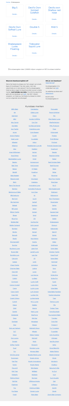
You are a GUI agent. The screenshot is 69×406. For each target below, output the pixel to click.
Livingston (34, 265)
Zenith (54, 388)
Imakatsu (34, 182)
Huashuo (34, 172)
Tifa (54, 305)
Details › (14, 14)
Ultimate (54, 338)
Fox (15, 388)
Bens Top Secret (14, 185)
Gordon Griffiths (34, 119)
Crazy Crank (15, 292)
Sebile (54, 219)
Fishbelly (15, 375)
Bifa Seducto (14, 195)
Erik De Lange (14, 355)
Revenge (54, 175)
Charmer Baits (14, 268)
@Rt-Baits (14, 109)
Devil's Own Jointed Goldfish (34, 10)
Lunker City (34, 295)
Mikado (34, 331)
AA (15, 112)
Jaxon (34, 209)
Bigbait (14, 205)
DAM (14, 308)
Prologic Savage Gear (54, 146)
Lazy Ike (34, 255)
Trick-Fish (54, 321)
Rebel (54, 159)
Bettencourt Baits (15, 192)
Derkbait (15, 321)
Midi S (54, 27)
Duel (14, 348)
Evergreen (14, 358)
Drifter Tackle (14, 345)
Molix (34, 341)
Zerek (54, 391)
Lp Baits (34, 278)
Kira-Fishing (34, 238)
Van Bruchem (54, 341)
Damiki (14, 311)
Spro (54, 268)
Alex (14, 149)
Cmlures (14, 275)
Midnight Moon (34, 328)
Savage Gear (54, 212)
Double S (34, 27)
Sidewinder (54, 229)
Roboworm (54, 195)
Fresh (15, 394)
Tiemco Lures (54, 302)
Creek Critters (14, 298)
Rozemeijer (54, 202)
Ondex (34, 385)
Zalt (54, 381)
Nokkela (34, 375)
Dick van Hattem (14, 328)
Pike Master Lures (54, 119)
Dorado (14, 341)
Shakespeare (54, 222)
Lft (34, 258)
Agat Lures (14, 139)
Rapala (54, 152)
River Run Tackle (54, 179)
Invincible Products (34, 189)
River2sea (54, 182)
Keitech (34, 229)
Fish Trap (15, 371)
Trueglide (54, 331)
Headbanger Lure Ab (34, 146)
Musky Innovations (34, 361)
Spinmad (54, 262)
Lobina (34, 268)
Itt (34, 195)
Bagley (14, 162)
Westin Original (54, 355)
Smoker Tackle (54, 252)
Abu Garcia (14, 122)
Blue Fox (15, 219)
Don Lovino (14, 338)
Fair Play (14, 361)
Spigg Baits (54, 258)
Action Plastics (14, 136)
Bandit (15, 172)
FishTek (14, 381)
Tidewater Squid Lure (34, 45)
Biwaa (15, 215)
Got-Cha (34, 122)
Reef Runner (54, 165)
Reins (54, 169)
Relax (54, 172)
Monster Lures (34, 348)
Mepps (34, 325)
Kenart (34, 232)
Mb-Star (34, 318)
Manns (34, 308)
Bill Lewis (15, 209)
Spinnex (54, 265)
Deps (14, 318)
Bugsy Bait (14, 252)
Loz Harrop (34, 275)
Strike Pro (54, 278)
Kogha (34, 242)
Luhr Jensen (34, 292)
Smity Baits (54, 248)
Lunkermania (34, 298)
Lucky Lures (34, 288)
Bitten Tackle (14, 212)
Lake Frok (34, 248)
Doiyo (15, 335)
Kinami (34, 235)
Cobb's (15, 278)
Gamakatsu (34, 109)
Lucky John (34, 285)
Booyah (14, 235)
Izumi (34, 199)
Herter (34, 152)
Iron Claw (34, 192)
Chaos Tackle (14, 265)
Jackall (34, 202)
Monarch (34, 345)
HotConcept (34, 165)
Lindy (34, 262)
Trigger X (54, 325)
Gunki (35, 136)
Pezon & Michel (54, 112)
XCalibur (54, 365)
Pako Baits (34, 394)
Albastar (14, 142)
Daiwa (15, 305)
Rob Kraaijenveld (54, 189)
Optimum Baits (35, 388)
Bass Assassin (15, 175)
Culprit (14, 302)
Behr (14, 182)
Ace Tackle (14, 129)
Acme (15, 132)
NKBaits (34, 371)
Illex (34, 175)
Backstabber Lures (15, 159)
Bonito (15, 232)
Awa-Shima (14, 155)
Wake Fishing (54, 351)
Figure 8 (14, 368)
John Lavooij (34, 225)
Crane (15, 288)
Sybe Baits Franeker (54, 292)
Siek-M (54, 232)
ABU (14, 119)
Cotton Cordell (15, 285)
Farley (15, 365)
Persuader (54, 109)
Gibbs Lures (34, 112)
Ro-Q (54, 185)
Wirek (54, 358)
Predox (54, 136)
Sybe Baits (54, 288)
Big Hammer (15, 202)
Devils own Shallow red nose (54, 10)
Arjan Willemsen (14, 152)
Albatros (14, 146)
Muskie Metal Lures (34, 355)
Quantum (54, 149)
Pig (54, 116)
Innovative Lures (34, 185)
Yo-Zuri (54, 371)
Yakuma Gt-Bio (54, 368)
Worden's (54, 361)
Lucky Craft (34, 282)
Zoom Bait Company (54, 394)
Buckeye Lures (15, 248)
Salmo (54, 205)
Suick (54, 282)
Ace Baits (15, 126)
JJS (34, 219)
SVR (24, 94)
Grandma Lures (34, 129)
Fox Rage (15, 391)
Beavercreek (14, 179)
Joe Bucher (34, 222)
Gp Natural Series (34, 126)
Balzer (15, 169)
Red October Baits (54, 162)
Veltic (54, 345)
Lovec (34, 272)
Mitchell (34, 338)
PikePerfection (54, 122)
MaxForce (34, 315)
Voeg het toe (50, 83)
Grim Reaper (34, 132)
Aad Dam (15, 116)
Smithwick (54, 245)
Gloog (35, 116)
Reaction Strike (54, 155)
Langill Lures (34, 252)
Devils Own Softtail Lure (14, 28)
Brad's (15, 238)
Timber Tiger (54, 308)
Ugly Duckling (54, 335)
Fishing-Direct (14, 378)
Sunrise (54, 285)
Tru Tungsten (54, 328)
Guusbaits (34, 139)
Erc (15, 351)
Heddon (34, 149)
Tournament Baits (54, 315)
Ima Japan (34, 179)
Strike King (54, 275)
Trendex (54, 318)
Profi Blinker (54, 139)
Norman (34, 378)
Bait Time (15, 165)
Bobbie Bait (14, 222)
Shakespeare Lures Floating (14, 46)
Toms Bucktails (54, 311)
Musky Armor (34, 358)
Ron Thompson (54, 199)
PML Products (54, 126)
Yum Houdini (54, 378)
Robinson (54, 192)
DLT (14, 331)
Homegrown (34, 162)
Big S (14, 7)
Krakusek (34, 245)
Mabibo (34, 305)
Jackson (34, 205)
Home (8, 2)
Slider (54, 242)
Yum (54, 375)
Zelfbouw (54, 385)
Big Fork (14, 199)
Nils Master (34, 368)
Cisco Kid (15, 272)
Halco (34, 142)
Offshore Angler (34, 381)
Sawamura (54, 215)
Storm (54, 272)
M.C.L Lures (34, 302)
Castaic (14, 262)
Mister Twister (34, 335)
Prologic (54, 142)
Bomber (14, 229)
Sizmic (54, 235)
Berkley (14, 189)
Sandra (54, 209)
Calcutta (15, 258)
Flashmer (15, 385)
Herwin (34, 155)
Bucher (14, 245)
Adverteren (49, 93)
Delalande (14, 315)
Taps (54, 298)
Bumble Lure (14, 255)
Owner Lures (34, 391)
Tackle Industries (54, 295)
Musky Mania (34, 365)
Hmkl (34, 159)
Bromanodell (14, 242)
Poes (54, 129)
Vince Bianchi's (54, 348)
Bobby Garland (15, 225)
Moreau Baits (34, 351)
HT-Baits (34, 169)
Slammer (54, 238)
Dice (14, 325)
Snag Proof (54, 255)
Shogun (54, 225)
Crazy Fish (14, 295)
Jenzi (34, 215)
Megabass (34, 321)
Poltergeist (54, 132)
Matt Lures (34, 311)
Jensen (34, 212)
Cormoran (14, 282)
